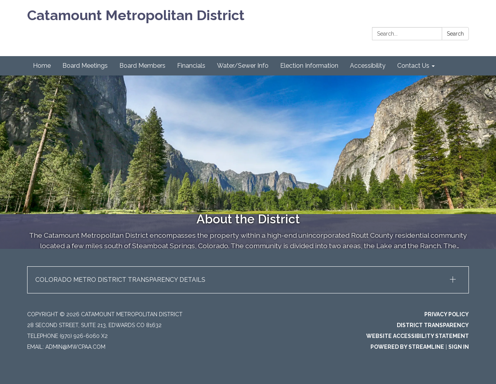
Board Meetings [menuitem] (85, 65)
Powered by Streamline (407, 347)
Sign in (458, 347)
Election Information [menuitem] (309, 65)
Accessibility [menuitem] (368, 65)
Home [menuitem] (42, 65)
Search (455, 34)
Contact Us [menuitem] (413, 65)
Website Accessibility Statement (417, 336)
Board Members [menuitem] (142, 65)
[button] (248, 280)
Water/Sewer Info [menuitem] (243, 65)
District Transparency (433, 325)
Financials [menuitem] (191, 65)
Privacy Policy (446, 314)
